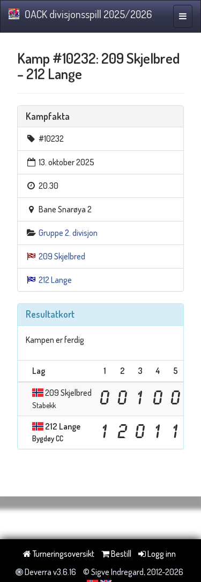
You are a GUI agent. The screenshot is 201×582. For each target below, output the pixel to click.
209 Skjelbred (62, 256)
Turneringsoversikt (58, 553)
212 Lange (55, 279)
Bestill (116, 553)
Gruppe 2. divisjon (68, 232)
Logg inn (157, 553)
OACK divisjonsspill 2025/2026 (80, 14)
